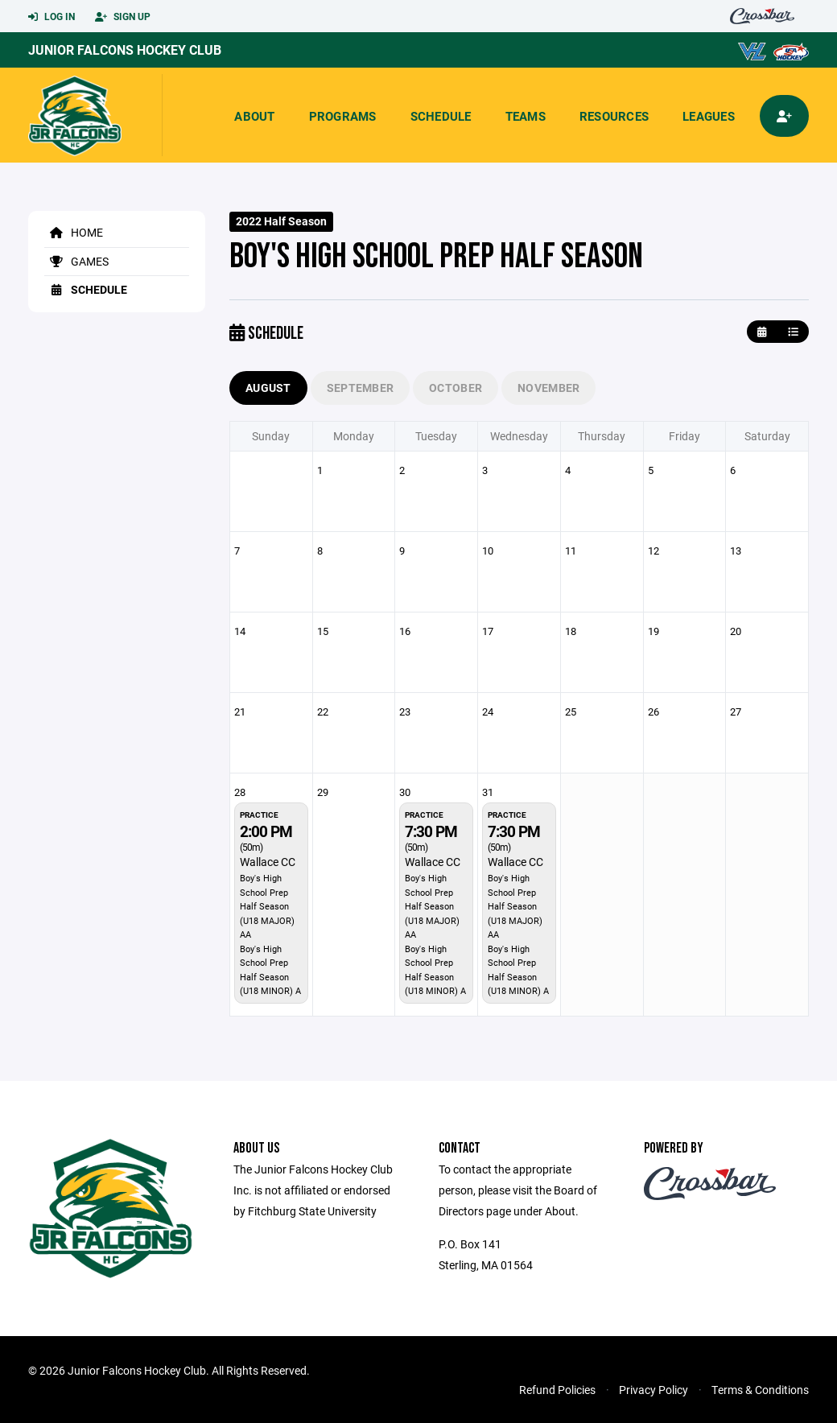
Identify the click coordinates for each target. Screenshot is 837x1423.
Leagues (708, 116)
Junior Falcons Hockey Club (124, 49)
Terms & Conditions (760, 1389)
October (455, 387)
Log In (51, 17)
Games (76, 261)
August (268, 387)
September (360, 387)
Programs (343, 116)
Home (73, 232)
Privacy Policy (653, 1389)
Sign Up (122, 17)
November (548, 387)
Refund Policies (557, 1389)
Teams (525, 116)
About (254, 116)
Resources (614, 116)
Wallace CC (267, 861)
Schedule (441, 116)
